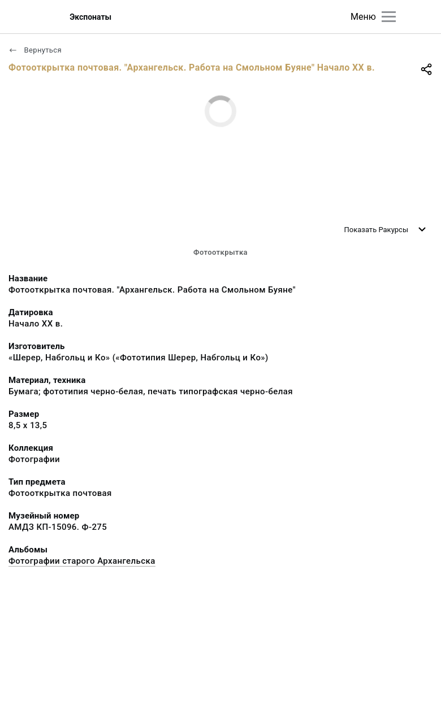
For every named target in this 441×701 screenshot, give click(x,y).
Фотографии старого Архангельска (81, 561)
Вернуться (35, 50)
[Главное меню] (388, 17)
